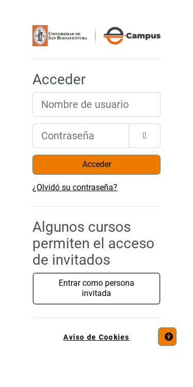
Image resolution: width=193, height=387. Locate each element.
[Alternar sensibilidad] (145, 135)
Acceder (96, 164)
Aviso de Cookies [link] (96, 337)
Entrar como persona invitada (96, 288)
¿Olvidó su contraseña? (74, 187)
